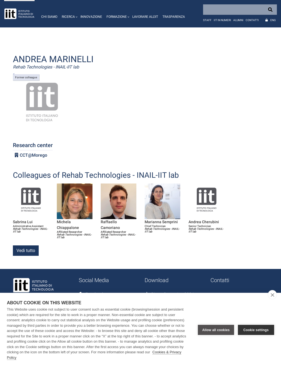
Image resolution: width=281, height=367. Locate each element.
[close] (272, 294)
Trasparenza (173, 17)
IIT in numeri (222, 20)
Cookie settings (256, 330)
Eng (273, 20)
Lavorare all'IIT (145, 17)
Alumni (238, 20)
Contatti (252, 20)
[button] (69, 13)
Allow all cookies (216, 330)
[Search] (240, 9)
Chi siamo (49, 17)
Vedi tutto (25, 250)
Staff (207, 20)
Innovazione (91, 17)
